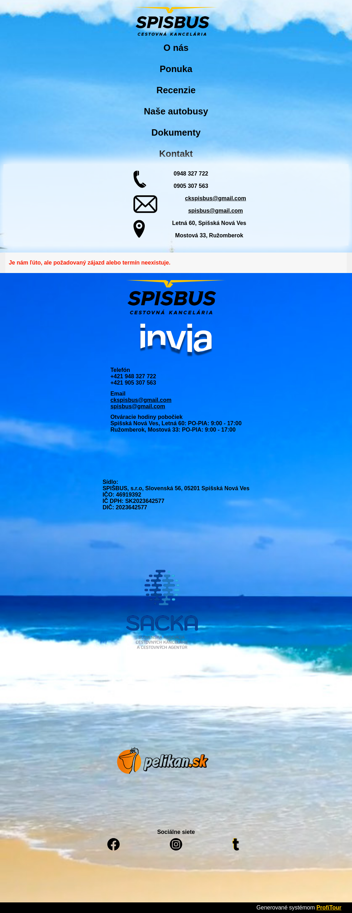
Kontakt (176, 154)
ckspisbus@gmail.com (215, 198)
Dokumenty (176, 132)
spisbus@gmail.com (215, 211)
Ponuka (176, 69)
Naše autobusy (176, 111)
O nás (176, 48)
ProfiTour (328, 908)
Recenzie (176, 90)
